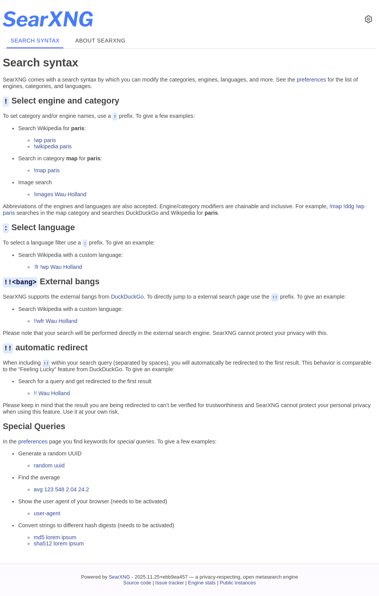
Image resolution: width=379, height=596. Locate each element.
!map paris (46, 170)
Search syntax (34, 40)
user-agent (47, 512)
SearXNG (119, 576)
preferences (311, 79)
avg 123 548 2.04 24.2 (61, 488)
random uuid (49, 464)
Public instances (238, 581)
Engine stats (202, 581)
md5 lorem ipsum (55, 536)
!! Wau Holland (52, 392)
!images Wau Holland (60, 194)
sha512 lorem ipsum (59, 542)
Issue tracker (169, 581)
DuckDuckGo (127, 296)
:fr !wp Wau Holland (58, 266)
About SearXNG (100, 40)
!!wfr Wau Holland (55, 320)
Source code (137, 581)
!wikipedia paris (52, 146)
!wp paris (45, 140)
